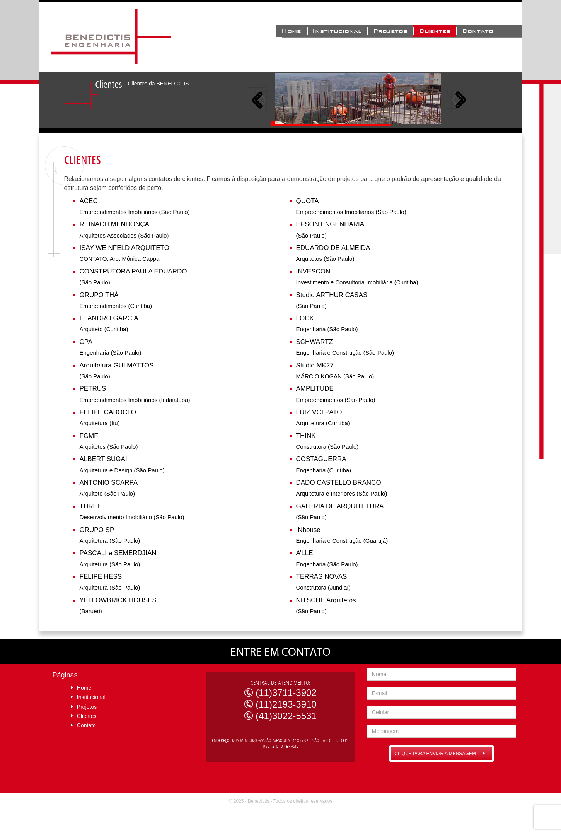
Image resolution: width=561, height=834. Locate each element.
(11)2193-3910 (286, 704)
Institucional (336, 30)
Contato (477, 30)
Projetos (390, 30)
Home (291, 30)
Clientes (434, 30)
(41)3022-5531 (286, 716)
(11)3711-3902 (286, 692)
